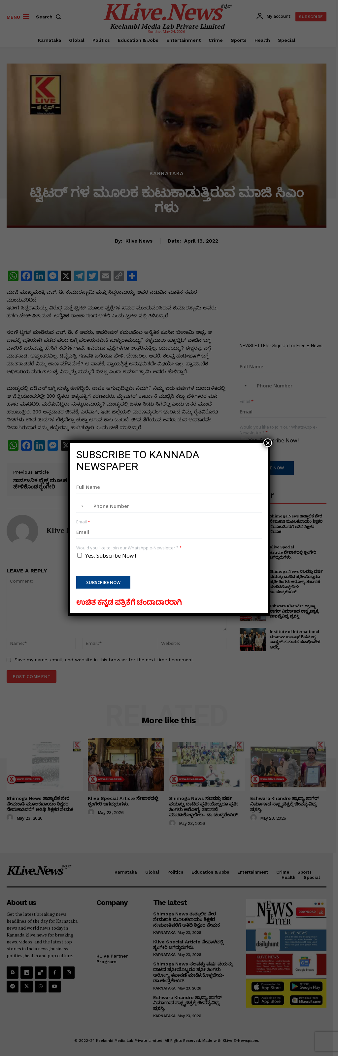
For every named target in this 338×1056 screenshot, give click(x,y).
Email (83, 522)
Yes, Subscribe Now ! (110, 555)
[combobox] (81, 506)
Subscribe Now (103, 582)
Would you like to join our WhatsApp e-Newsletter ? (129, 548)
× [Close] (267, 442)
